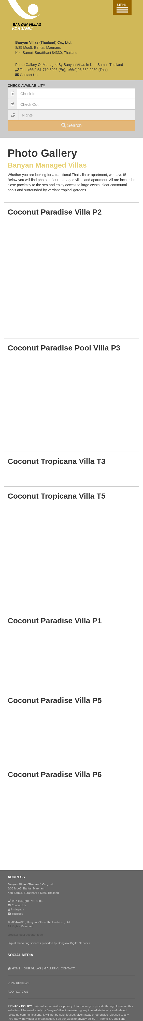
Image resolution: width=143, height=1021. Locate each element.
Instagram (16, 909)
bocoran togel (35, 934)
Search (71, 125)
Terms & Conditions (112, 1018)
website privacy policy (81, 1018)
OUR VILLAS (32, 968)
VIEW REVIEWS (19, 983)
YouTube (15, 913)
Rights (16, 926)
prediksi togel (16, 934)
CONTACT (68, 968)
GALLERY (51, 968)
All (9, 926)
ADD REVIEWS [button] (18, 991)
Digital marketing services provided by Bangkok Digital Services (49, 943)
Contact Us (18, 905)
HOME (14, 968)
